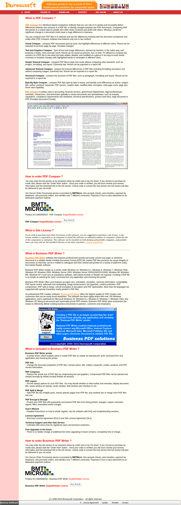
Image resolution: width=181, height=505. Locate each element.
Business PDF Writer (35, 258)
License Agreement (94, 242)
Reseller (115, 503)
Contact (125, 503)
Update (105, 503)
